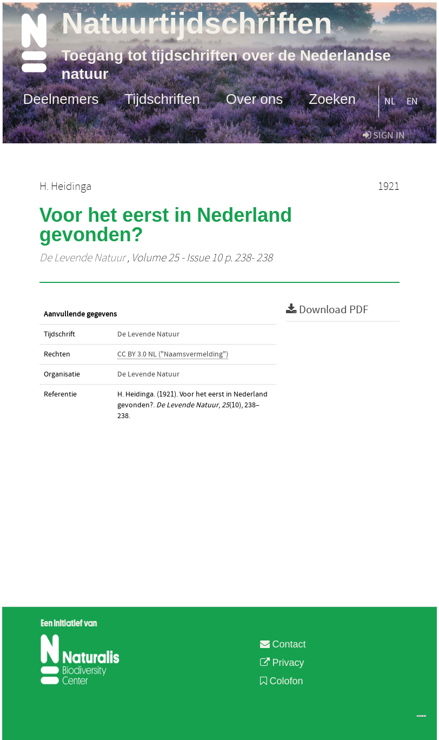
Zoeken (332, 98)
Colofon (281, 681)
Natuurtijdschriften (197, 23)
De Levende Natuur (82, 258)
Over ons (254, 98)
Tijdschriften (162, 98)
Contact (283, 644)
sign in (384, 135)
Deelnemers (60, 98)
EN (412, 101)
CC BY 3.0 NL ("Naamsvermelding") (172, 354)
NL (390, 101)
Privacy (282, 662)
